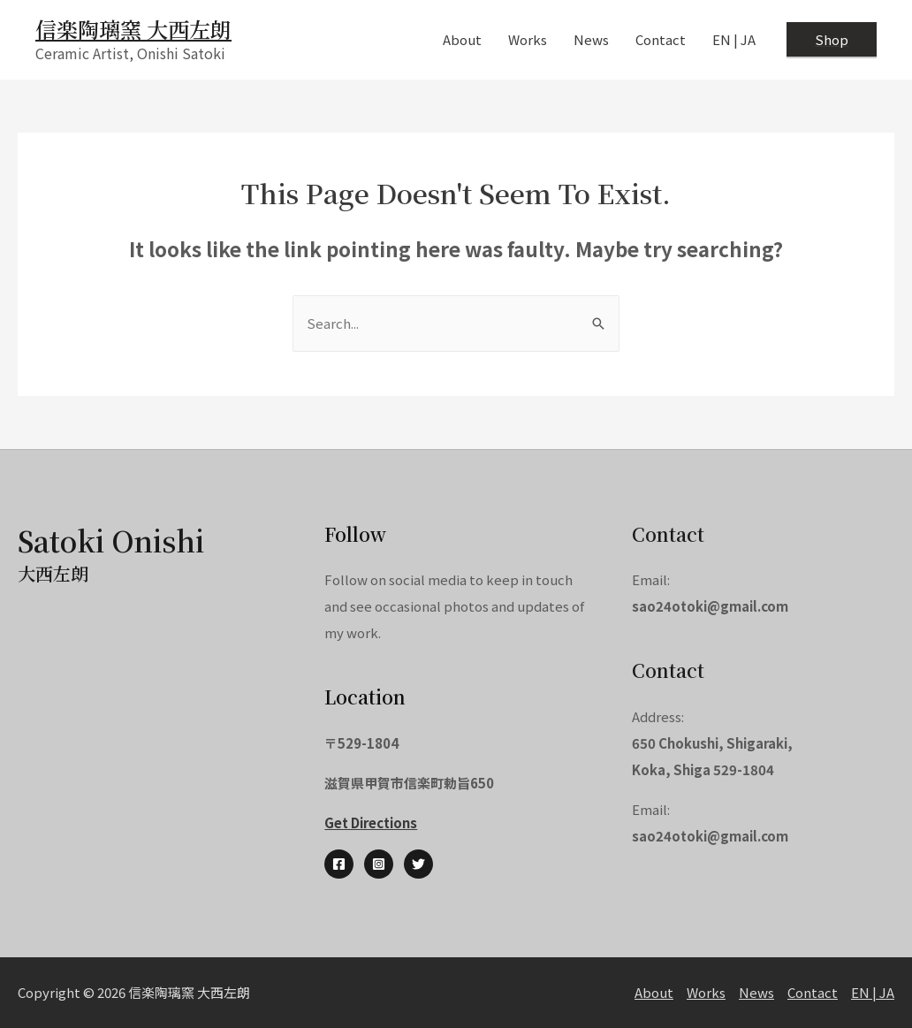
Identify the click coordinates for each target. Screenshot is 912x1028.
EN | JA (872, 992)
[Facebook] (338, 864)
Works (706, 992)
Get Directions (370, 822)
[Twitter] (418, 864)
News (756, 992)
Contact (812, 992)
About (654, 992)
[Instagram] (378, 864)
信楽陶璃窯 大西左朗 (133, 28)
